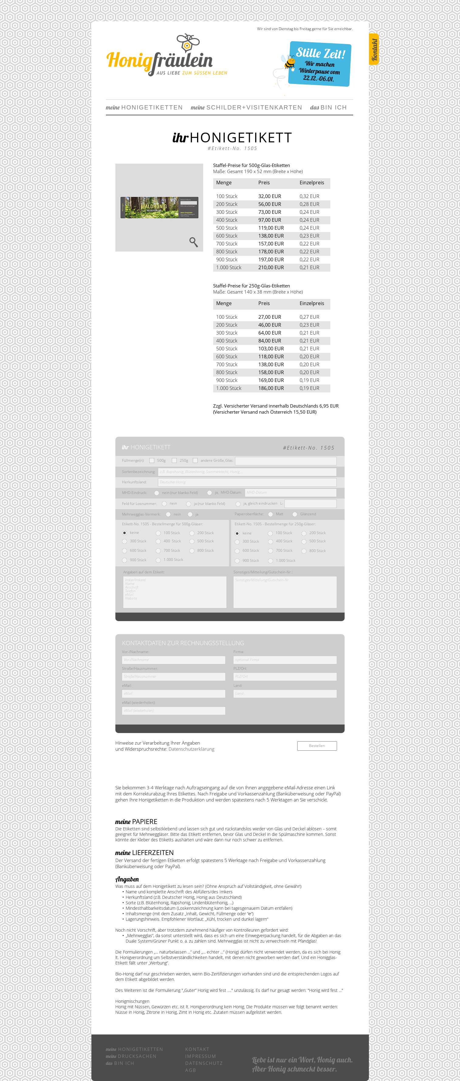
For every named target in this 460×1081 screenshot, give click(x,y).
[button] (159, 208)
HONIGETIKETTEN (144, 107)
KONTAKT (197, 1049)
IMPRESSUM (200, 1056)
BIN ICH (324, 107)
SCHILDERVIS (224, 107)
